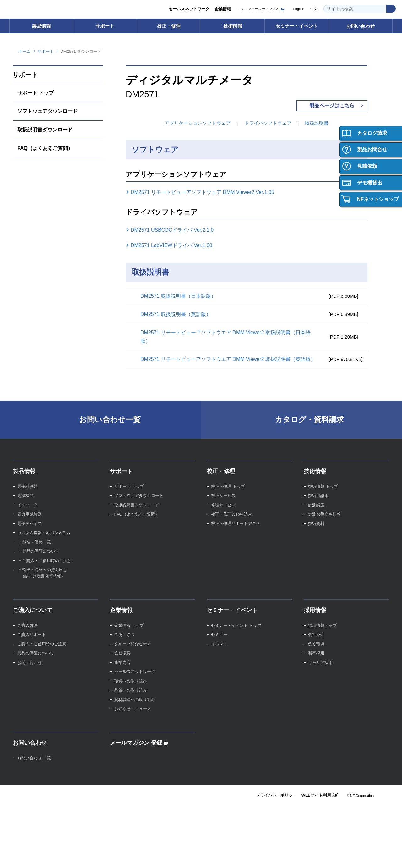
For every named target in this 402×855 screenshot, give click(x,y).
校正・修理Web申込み (232, 523)
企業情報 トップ (129, 634)
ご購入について (32, 618)
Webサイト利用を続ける (355, 835)
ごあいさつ (124, 643)
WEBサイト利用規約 (320, 804)
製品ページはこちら (332, 105)
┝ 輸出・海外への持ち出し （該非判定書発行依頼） (42, 581)
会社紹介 (316, 643)
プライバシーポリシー (275, 804)
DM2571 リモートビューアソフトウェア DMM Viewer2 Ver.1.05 (209, 192)
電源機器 (25, 504)
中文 (313, 9)
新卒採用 (316, 661)
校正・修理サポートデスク (235, 532)
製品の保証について (35, 661)
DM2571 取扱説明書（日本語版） (180, 295)
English (297, 9)
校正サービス (223, 504)
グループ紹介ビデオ (132, 652)
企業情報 (223, 9)
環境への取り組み (130, 689)
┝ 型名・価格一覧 (34, 551)
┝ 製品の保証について (38, 560)
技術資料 (316, 532)
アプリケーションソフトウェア (198, 123)
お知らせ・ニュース (132, 717)
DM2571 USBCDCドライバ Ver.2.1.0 (176, 230)
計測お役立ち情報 (324, 523)
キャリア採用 (320, 671)
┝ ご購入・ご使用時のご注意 (44, 569)
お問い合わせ (360, 26)
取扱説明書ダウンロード (45, 129)
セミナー (219, 643)
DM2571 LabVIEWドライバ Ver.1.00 (176, 245)
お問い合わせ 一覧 (34, 766)
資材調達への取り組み (134, 708)
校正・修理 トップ (228, 495)
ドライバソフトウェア (267, 123)
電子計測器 (27, 495)
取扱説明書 (317, 123)
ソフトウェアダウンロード (47, 110)
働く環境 (316, 652)
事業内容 (122, 671)
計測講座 (316, 513)
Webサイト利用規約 (28, 844)
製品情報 (41, 26)
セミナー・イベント (296, 26)
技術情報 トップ (323, 495)
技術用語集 (318, 504)
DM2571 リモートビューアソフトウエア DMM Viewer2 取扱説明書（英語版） (225, 363)
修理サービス (223, 513)
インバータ (27, 513)
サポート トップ (35, 92)
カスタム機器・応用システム (43, 541)
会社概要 (122, 661)
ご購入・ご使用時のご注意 (41, 652)
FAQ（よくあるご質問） (45, 148)
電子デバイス (29, 532)
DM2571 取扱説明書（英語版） (177, 314)
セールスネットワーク (188, 9)
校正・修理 (169, 26)
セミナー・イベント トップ (236, 634)
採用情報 (315, 618)
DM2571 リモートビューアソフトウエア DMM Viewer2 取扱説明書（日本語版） (225, 336)
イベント (219, 652)
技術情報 (232, 26)
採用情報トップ (322, 634)
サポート (104, 26)
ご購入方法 (27, 634)
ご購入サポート (31, 643)
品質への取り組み (130, 699)
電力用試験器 (29, 523)
